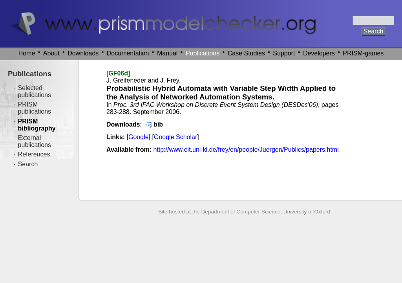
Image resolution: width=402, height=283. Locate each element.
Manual (167, 53)
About (51, 53)
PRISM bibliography (37, 125)
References (34, 154)
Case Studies (246, 53)
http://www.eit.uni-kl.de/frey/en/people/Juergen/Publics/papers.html (245, 149)
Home (26, 53)
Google (138, 137)
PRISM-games (363, 53)
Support (284, 53)
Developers (319, 53)
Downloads (83, 53)
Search (28, 164)
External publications (34, 141)
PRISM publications (34, 108)
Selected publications (34, 91)
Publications (202, 53)
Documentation (128, 53)
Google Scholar (175, 137)
